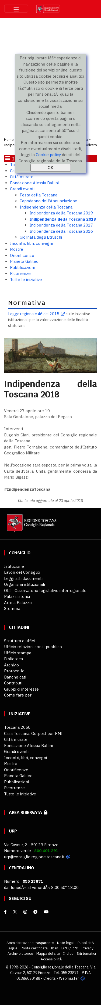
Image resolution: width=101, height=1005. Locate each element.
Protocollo (14, 670)
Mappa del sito (48, 953)
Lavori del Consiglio (22, 572)
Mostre (16, 249)
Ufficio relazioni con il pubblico (33, 646)
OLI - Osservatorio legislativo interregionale (45, 590)
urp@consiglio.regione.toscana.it (34, 856)
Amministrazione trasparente (30, 942)
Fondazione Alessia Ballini (34, 182)
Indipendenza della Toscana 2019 (61, 213)
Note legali (65, 942)
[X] (15, 911)
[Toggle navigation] (16, 9)
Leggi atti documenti (23, 578)
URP (13, 831)
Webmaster (69, 978)
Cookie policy (48, 154)
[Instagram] (25, 911)
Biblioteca (13, 658)
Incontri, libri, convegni (31, 243)
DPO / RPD (69, 948)
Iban (54, 948)
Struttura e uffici (19, 640)
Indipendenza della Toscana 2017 (61, 225)
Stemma (12, 608)
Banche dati (15, 677)
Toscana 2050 (17, 727)
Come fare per (18, 695)
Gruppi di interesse (21, 689)
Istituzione (14, 566)
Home (9, 139)
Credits (50, 978)
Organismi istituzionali (24, 584)
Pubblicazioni (22, 267)
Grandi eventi (22, 188)
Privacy (87, 948)
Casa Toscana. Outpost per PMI (33, 733)
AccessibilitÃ (52, 959)
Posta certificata (34, 948)
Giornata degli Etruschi (41, 237)
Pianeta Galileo (24, 261)
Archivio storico (20, 953)
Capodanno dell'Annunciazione (48, 200)
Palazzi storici (17, 596)
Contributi (13, 682)
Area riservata (28, 812)
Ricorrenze (20, 273)
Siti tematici (86, 953)
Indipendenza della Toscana (46, 207)
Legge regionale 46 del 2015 (33, 313)
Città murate (21, 176)
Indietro (90, 144)
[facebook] (5, 911)
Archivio (11, 664)
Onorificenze (22, 255)
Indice (68, 953)
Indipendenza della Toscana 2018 (62, 219)
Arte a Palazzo (18, 602)
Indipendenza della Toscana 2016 (61, 231)
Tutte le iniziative (26, 279)
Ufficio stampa (17, 652)
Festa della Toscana (38, 195)
